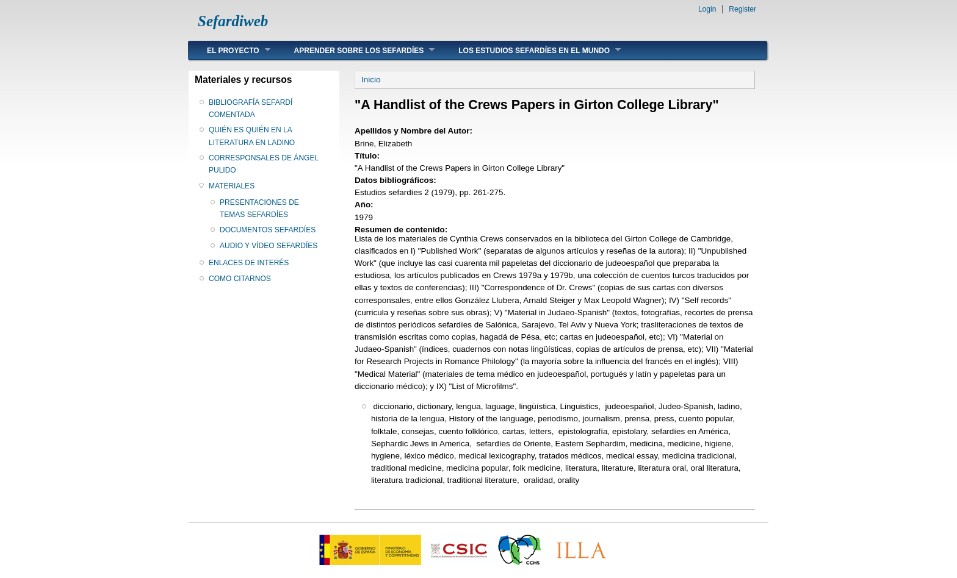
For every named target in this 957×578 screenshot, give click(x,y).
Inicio (370, 79)
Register (742, 9)
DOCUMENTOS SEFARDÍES (268, 230)
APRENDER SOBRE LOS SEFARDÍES (355, 50)
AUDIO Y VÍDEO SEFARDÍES (268, 245)
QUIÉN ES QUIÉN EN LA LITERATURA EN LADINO (252, 136)
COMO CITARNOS (240, 278)
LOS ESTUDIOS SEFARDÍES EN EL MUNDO (530, 50)
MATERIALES (232, 186)
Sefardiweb (233, 21)
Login (707, 9)
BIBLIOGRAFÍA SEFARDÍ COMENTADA (250, 108)
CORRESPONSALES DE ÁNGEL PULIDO (264, 164)
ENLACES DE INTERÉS (249, 263)
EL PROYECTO (229, 50)
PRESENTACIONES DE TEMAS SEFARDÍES (259, 208)
